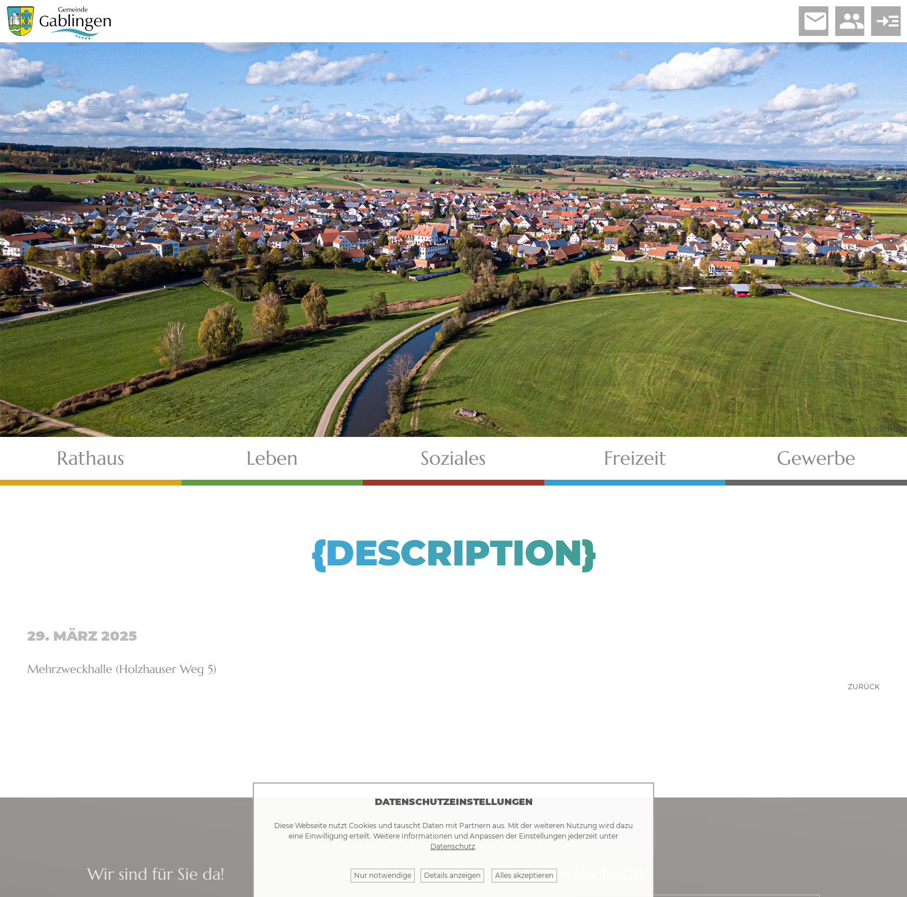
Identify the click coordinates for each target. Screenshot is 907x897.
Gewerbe (816, 463)
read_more (883, 24)
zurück (864, 692)
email (800, 24)
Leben (272, 463)
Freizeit (635, 463)
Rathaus (90, 463)
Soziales (453, 463)
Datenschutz (452, 846)
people (842, 24)
